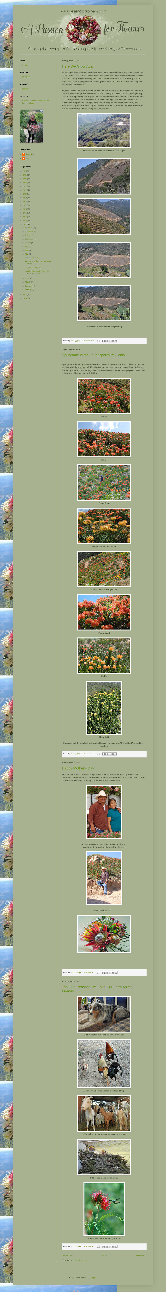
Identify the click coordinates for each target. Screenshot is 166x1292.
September (29, 239)
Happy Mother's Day (78, 768)
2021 (25, 190)
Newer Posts (67, 1255)
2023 (25, 182)
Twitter (25, 65)
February (29, 286)
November (29, 231)
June (27, 250)
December (29, 228)
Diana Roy (29, 154)
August (28, 243)
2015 (25, 213)
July (27, 247)
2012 (25, 224)
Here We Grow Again (78, 66)
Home (104, 1255)
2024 (25, 179)
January (28, 290)
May (27, 254)
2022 (25, 186)
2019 (25, 197)
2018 (25, 201)
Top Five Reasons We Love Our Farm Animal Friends (37, 272)
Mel (27, 158)
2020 (25, 194)
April (27, 278)
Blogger (93, 1277)
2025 (25, 175)
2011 (25, 294)
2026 (25, 171)
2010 (25, 298)
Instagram (26, 77)
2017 (25, 205)
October (28, 235)
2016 (25, 209)
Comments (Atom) (80, 1260)
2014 (25, 216)
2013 (25, 220)
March (28, 282)
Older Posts (140, 1255)
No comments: (88, 341)
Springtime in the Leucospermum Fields (93, 355)
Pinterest (25, 89)
